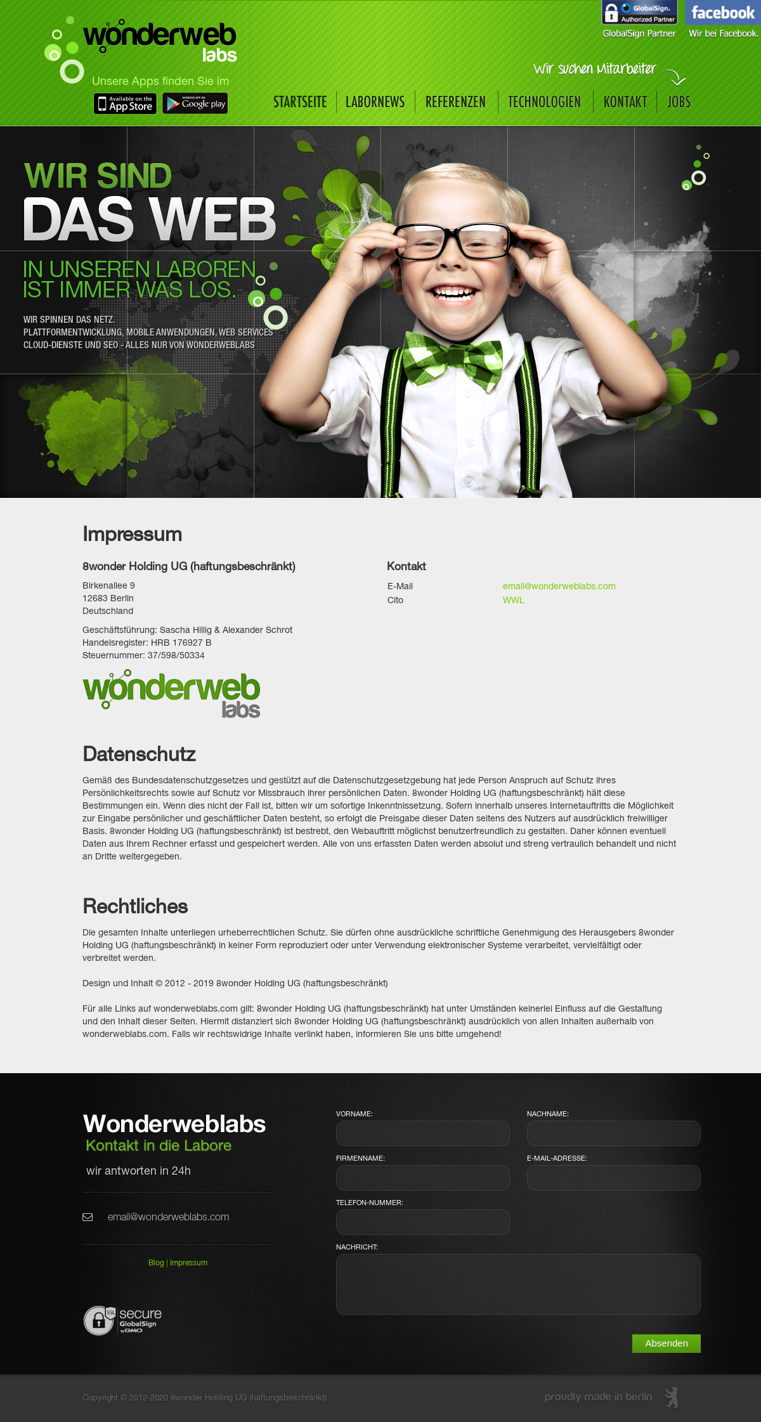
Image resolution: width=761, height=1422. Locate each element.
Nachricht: (357, 1247)
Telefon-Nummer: (369, 1203)
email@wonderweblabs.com (559, 587)
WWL (513, 601)
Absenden (666, 1343)
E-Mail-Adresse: (557, 1159)
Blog (156, 1263)
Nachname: (548, 1114)
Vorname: (354, 1114)
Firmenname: (360, 1159)
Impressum (188, 1263)
